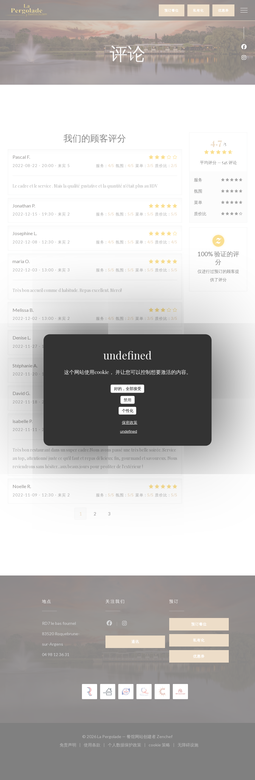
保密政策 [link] (129, 422)
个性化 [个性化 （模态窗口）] (127, 410)
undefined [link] (128, 431)
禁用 (127, 399)
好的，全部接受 (127, 388)
